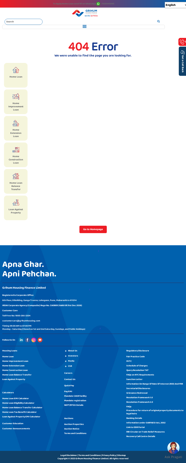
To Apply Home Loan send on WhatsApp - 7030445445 (83, 4)
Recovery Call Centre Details (140, 436)
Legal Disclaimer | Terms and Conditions (80, 455)
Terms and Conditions (75, 433)
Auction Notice (71, 428)
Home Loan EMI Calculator (15, 398)
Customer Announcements (16, 428)
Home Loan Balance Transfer (17, 374)
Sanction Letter (134, 379)
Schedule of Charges (137, 365)
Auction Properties (74, 424)
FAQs (128, 406)
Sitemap (121, 455)
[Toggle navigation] (83, 27)
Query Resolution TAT (137, 370)
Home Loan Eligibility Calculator (18, 403)
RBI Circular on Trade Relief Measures (145, 431)
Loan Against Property (13, 379)
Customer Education (12, 423)
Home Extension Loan (13, 365)
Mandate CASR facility (75, 396)
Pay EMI (68, 391)
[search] (158, 22)
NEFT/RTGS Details (73, 405)
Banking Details (134, 418)
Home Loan (8, 356)
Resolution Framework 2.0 (139, 402)
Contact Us (69, 379)
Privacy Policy (109, 455)
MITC (129, 361)
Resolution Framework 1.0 (139, 397)
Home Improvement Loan (15, 361)
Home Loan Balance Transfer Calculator (22, 407)
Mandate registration (75, 400)
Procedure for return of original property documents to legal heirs (155, 412)
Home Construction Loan (15, 370)
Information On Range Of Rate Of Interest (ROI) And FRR (154, 383)
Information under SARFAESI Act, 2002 (145, 422)
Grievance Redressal (136, 393)
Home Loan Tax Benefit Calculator (19, 412)
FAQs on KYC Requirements (140, 374)
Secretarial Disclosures (138, 388)
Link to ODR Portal (135, 427)
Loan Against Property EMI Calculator (21, 416)
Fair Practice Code (135, 356)
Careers (68, 373)
